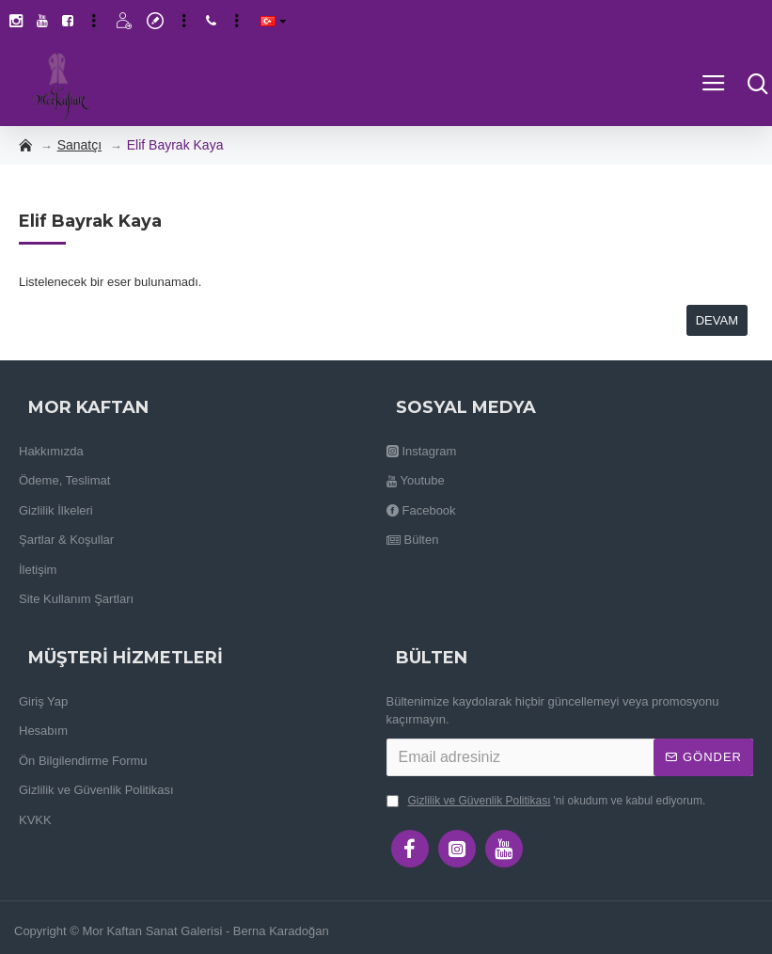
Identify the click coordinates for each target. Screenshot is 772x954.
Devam (717, 320)
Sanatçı (79, 144)
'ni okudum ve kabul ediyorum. (546, 800)
